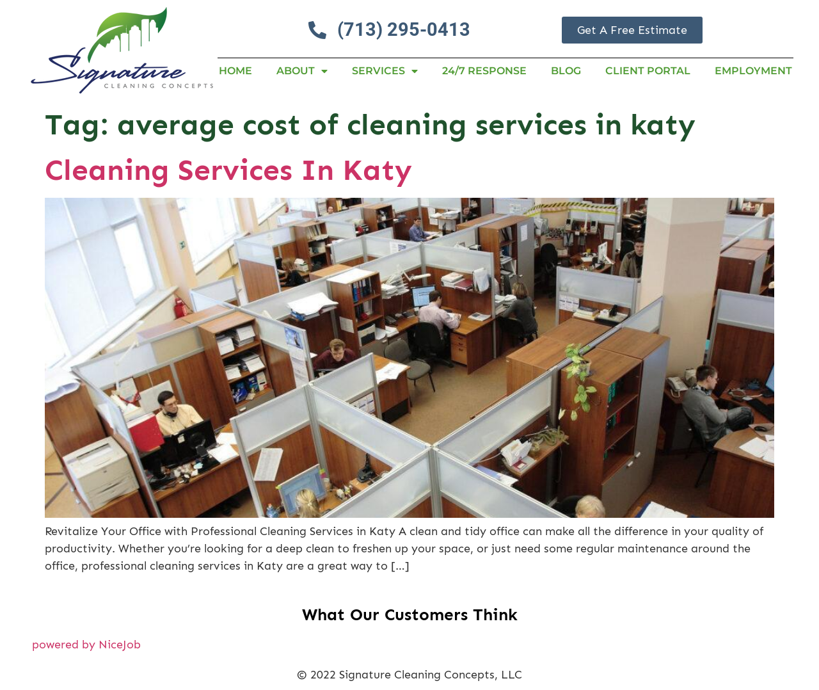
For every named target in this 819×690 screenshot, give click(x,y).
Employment (753, 71)
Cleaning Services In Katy (228, 170)
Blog (566, 71)
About (302, 71)
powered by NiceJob (86, 645)
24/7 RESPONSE (484, 71)
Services (385, 71)
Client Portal (647, 71)
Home (235, 71)
